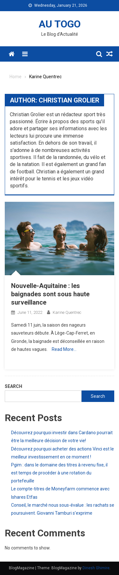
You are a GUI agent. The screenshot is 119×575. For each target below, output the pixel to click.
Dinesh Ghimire (96, 568)
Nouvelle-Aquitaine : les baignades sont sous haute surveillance (50, 294)
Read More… (64, 349)
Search (13, 386)
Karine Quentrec (67, 312)
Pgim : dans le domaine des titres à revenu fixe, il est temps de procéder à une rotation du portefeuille (59, 472)
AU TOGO (60, 24)
